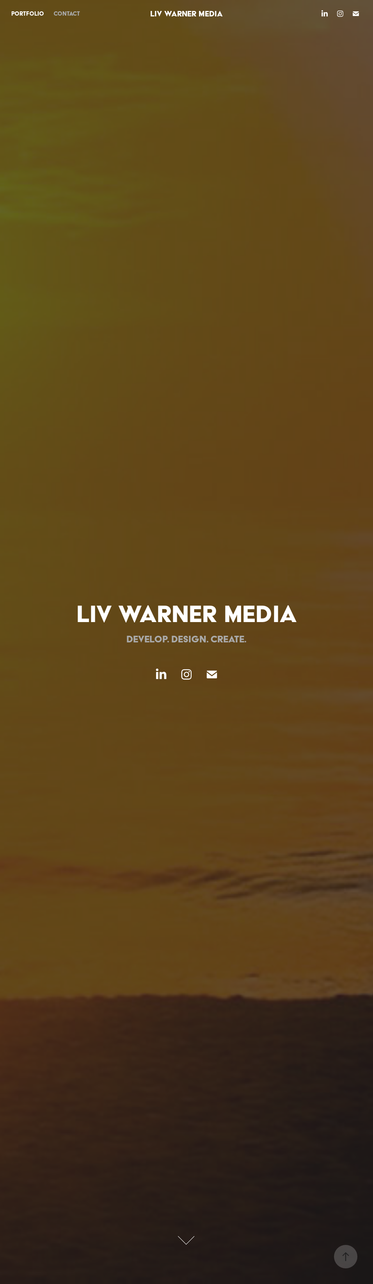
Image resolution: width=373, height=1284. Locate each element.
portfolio (27, 13)
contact (66, 13)
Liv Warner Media (186, 13)
